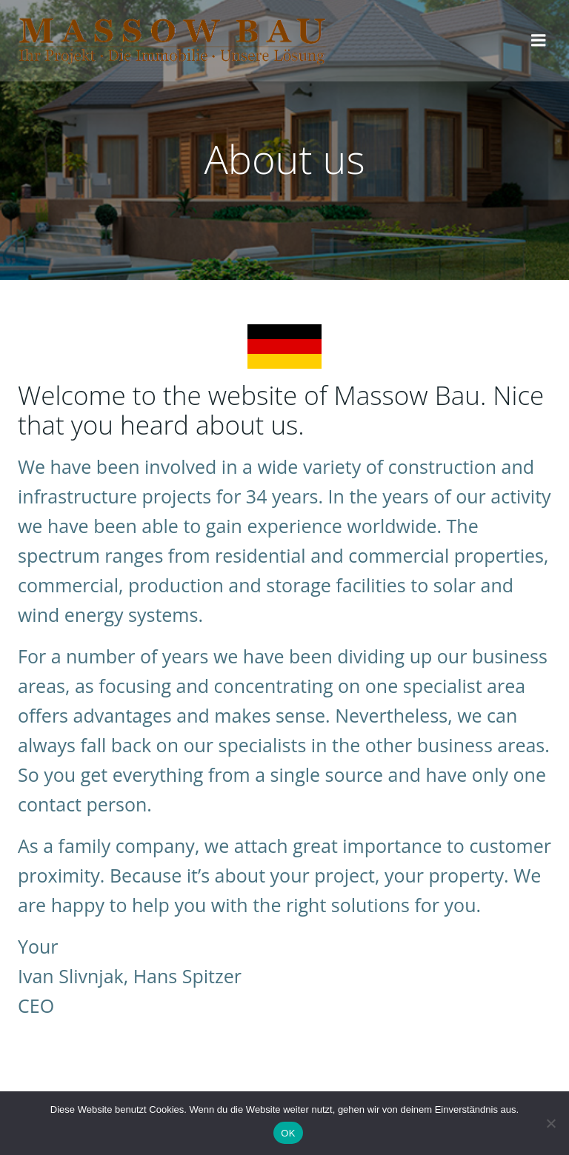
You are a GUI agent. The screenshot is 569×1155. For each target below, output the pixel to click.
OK (288, 1133)
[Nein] (550, 1123)
